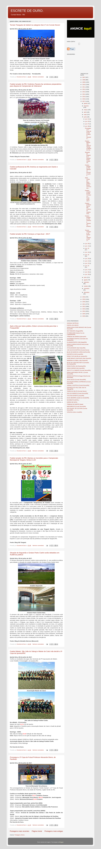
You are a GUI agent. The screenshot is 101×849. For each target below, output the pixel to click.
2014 (83, 94)
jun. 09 (87, 243)
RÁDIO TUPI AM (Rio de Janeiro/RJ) (77, 356)
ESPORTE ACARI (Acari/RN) (75, 354)
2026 (83, 316)
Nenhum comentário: (38, 77)
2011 (83, 87)
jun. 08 (87, 126)
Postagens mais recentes (19, 831)
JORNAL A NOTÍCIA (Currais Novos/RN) (78, 385)
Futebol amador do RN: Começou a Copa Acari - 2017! (30, 234)
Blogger (61, 842)
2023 (83, 309)
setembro (86, 282)
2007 (83, 77)
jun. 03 (87, 121)
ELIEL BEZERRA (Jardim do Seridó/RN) (78, 397)
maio (85, 114)
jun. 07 (87, 124)
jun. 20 (87, 258)
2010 (83, 84)
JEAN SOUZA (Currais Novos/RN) (76, 379)
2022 (83, 306)
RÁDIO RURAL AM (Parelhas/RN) (76, 366)
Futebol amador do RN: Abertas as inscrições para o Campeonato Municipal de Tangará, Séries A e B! (34, 459)
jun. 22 (87, 263)
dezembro (86, 292)
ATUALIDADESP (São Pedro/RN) (76, 348)
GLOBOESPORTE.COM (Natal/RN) (77, 342)
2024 (83, 311)
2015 (83, 96)
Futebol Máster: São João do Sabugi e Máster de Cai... (88, 145)
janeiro (86, 103)
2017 (83, 101)
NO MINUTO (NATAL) (73, 400)
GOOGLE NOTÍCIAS (72, 323)
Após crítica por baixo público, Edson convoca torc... (88, 183)
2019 (83, 299)
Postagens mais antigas (53, 831)
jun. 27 (87, 269)
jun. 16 (87, 252)
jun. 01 (87, 119)
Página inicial (37, 831)
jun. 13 (87, 246)
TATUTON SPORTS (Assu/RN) (75, 395)
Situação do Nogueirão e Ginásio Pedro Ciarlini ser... (88, 157)
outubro (86, 286)
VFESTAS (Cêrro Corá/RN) (74, 412)
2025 (83, 313)
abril (85, 112)
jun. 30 (87, 274)
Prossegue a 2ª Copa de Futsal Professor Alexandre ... (88, 133)
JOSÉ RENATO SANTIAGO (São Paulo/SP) (79, 358)
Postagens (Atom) (20, 835)
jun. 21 (87, 261)
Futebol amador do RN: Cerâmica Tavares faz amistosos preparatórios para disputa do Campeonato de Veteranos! (35, 85)
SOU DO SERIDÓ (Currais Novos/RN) (77, 393)
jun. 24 (87, 265)
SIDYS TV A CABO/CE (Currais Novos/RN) (79, 370)
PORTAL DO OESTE (72, 325)
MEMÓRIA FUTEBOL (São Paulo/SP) (77, 360)
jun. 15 (87, 248)
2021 (83, 304)
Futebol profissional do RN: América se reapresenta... (88, 208)
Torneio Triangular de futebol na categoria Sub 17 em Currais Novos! (35, 25)
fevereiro (86, 106)
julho (85, 277)
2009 (83, 82)
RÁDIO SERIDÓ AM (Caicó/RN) (76, 368)
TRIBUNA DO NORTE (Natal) (75, 404)
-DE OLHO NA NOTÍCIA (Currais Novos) (78, 350)
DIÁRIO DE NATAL (72, 402)
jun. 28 (87, 272)
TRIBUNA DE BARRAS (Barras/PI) (76, 336)
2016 (83, 99)
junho (85, 117)
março (86, 109)
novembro (86, 288)
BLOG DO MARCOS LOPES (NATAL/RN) (78, 352)
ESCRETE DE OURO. (27, 11)
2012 (83, 89)
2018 (83, 297)
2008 (83, 79)
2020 (83, 301)
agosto (86, 280)
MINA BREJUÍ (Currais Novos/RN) (76, 406)
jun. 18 (87, 254)
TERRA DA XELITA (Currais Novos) (77, 391)
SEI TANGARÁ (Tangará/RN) (75, 331)
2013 (83, 91)
